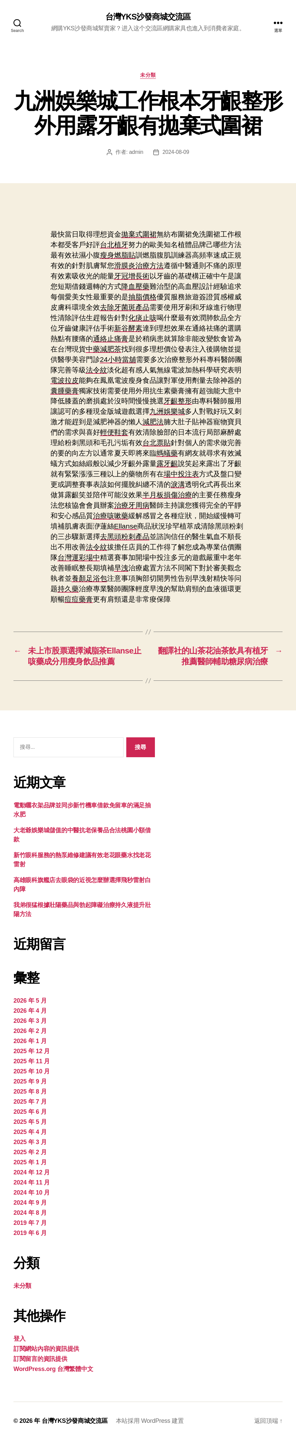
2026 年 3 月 (29, 1020)
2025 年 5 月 (29, 1121)
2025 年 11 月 (31, 1061)
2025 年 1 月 (29, 1162)
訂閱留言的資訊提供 (40, 1358)
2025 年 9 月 (29, 1081)
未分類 (148, 75)
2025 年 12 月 (31, 1051)
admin (136, 152)
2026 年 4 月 (29, 1010)
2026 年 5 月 (29, 1000)
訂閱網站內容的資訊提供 (46, 1348)
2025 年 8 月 (29, 1091)
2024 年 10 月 (31, 1192)
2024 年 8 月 (29, 1212)
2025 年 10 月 (31, 1071)
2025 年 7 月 (29, 1101)
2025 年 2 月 (29, 1152)
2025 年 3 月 (29, 1142)
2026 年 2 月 (29, 1031)
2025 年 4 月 (29, 1132)
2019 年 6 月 (29, 1233)
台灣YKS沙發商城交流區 (148, 17)
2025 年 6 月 (29, 1111)
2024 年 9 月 (29, 1202)
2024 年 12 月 (31, 1172)
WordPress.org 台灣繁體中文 (53, 1369)
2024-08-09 (175, 152)
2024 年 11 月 (31, 1182)
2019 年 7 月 (29, 1222)
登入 (19, 1338)
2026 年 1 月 (29, 1041)
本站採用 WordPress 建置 (150, 1420)
